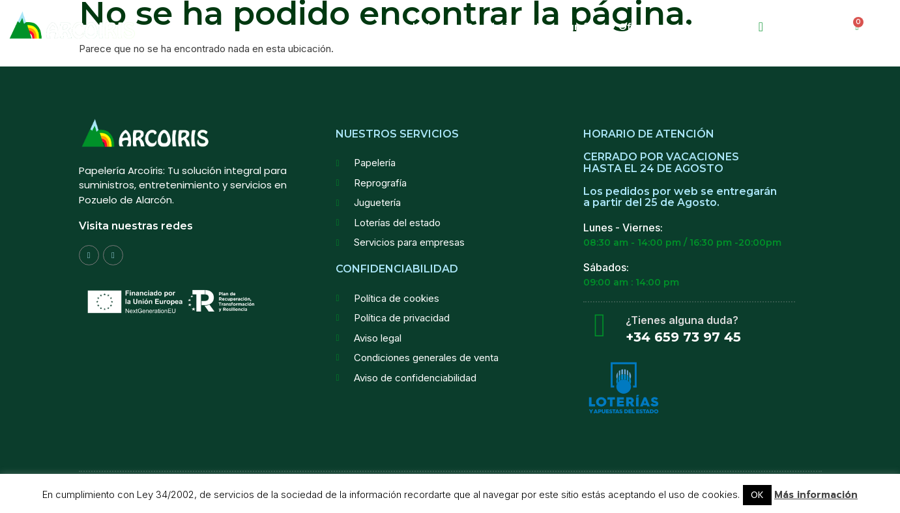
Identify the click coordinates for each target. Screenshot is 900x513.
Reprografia (566, 26)
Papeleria (490, 26)
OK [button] (757, 495)
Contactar (706, 26)
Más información (816, 495)
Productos (416, 26)
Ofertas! (638, 26)
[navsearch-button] (761, 27)
